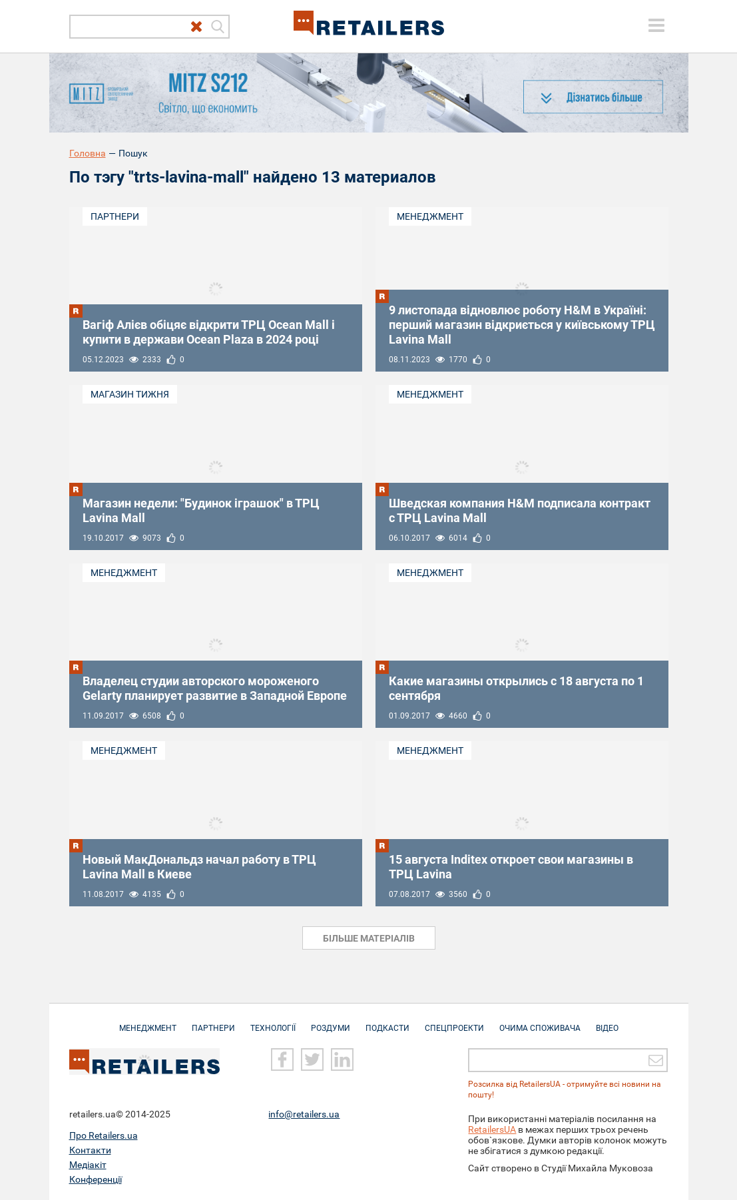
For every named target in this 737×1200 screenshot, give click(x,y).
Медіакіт (88, 1164)
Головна (87, 153)
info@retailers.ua (304, 1114)
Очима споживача (540, 1021)
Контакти (90, 1150)
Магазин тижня (130, 394)
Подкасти (387, 1021)
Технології (273, 1021)
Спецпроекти (454, 1021)
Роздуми (330, 1021)
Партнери (115, 216)
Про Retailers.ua (103, 1135)
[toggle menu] (656, 25)
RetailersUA (492, 1129)
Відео (607, 1021)
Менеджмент (430, 216)
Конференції (95, 1179)
